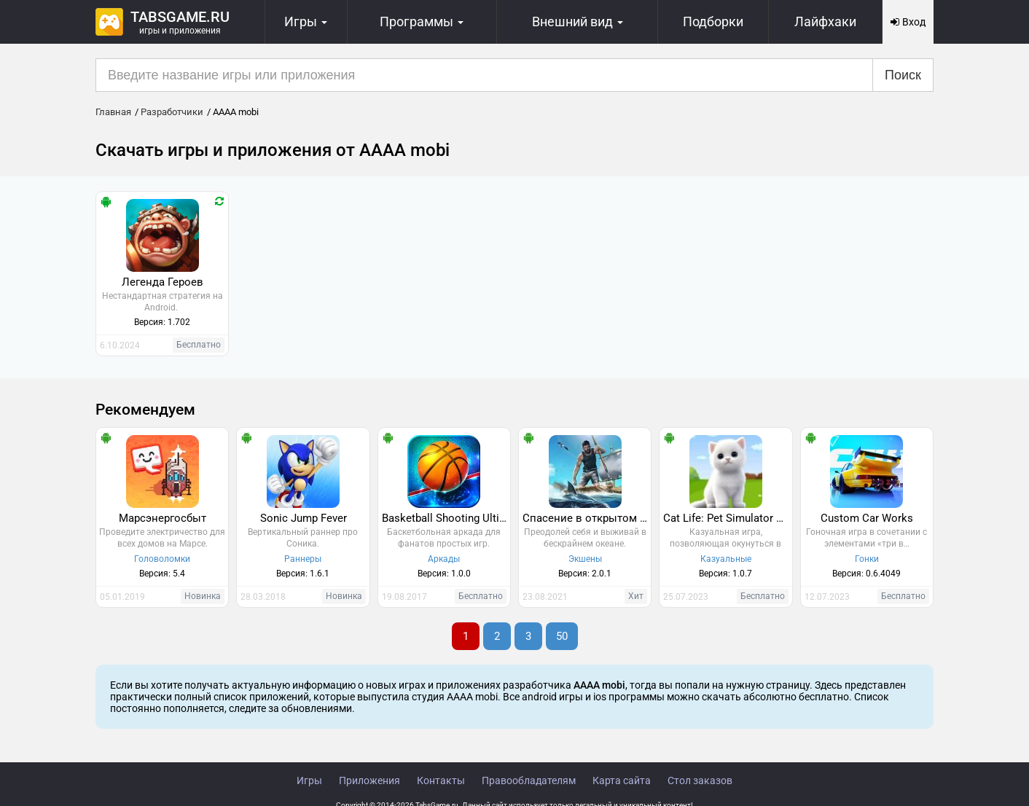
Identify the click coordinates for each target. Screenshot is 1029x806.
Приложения (369, 780)
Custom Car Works (867, 518)
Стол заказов (700, 780)
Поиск (903, 75)
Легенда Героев (162, 282)
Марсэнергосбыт (162, 518)
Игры (309, 780)
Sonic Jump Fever (303, 518)
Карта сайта (621, 780)
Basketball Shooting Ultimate (446, 518)
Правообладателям (529, 780)
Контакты (441, 780)
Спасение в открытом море (587, 518)
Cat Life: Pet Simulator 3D (726, 518)
